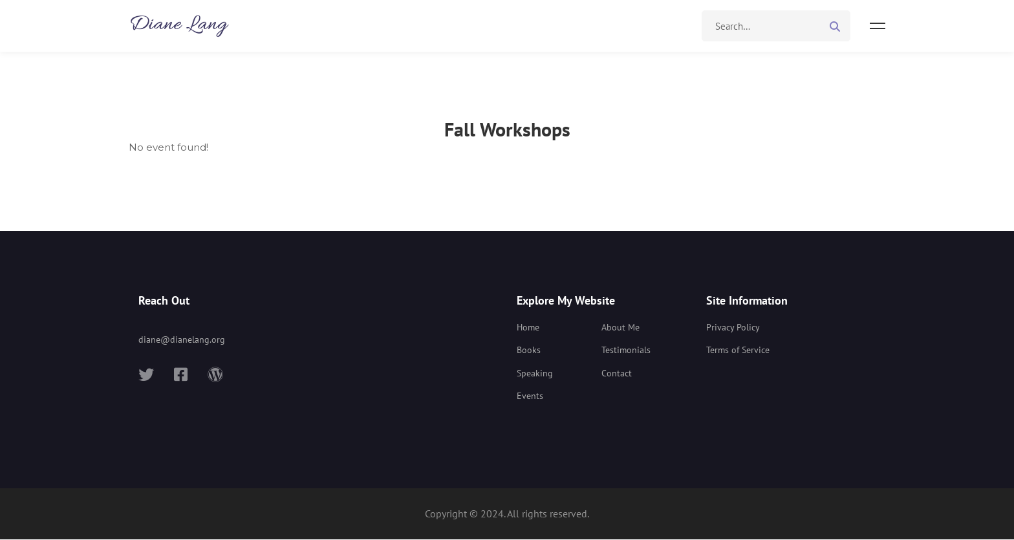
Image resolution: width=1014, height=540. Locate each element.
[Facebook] (181, 375)
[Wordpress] (215, 375)
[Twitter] (146, 375)
